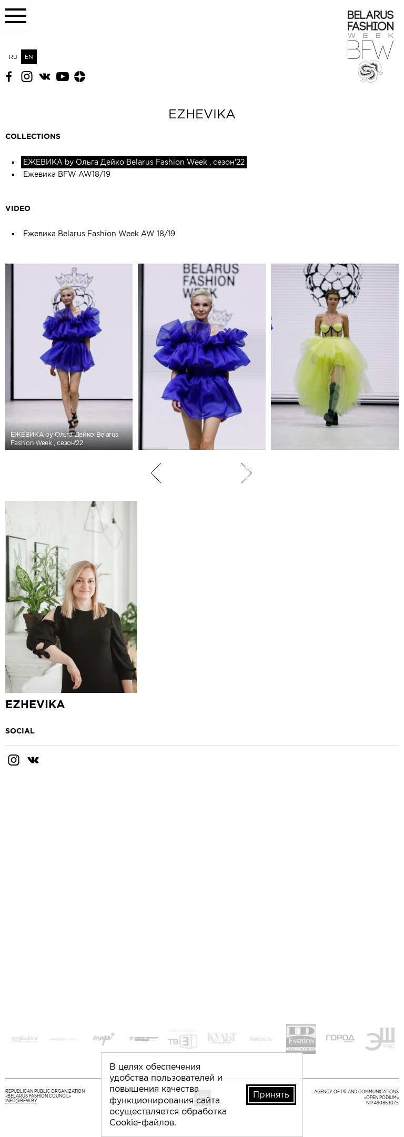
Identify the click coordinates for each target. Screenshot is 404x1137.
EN (29, 57)
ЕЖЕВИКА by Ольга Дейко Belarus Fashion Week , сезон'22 (134, 162)
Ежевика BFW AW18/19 (66, 174)
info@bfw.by (21, 1101)
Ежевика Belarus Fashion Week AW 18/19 (99, 233)
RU (13, 57)
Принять (271, 1094)
